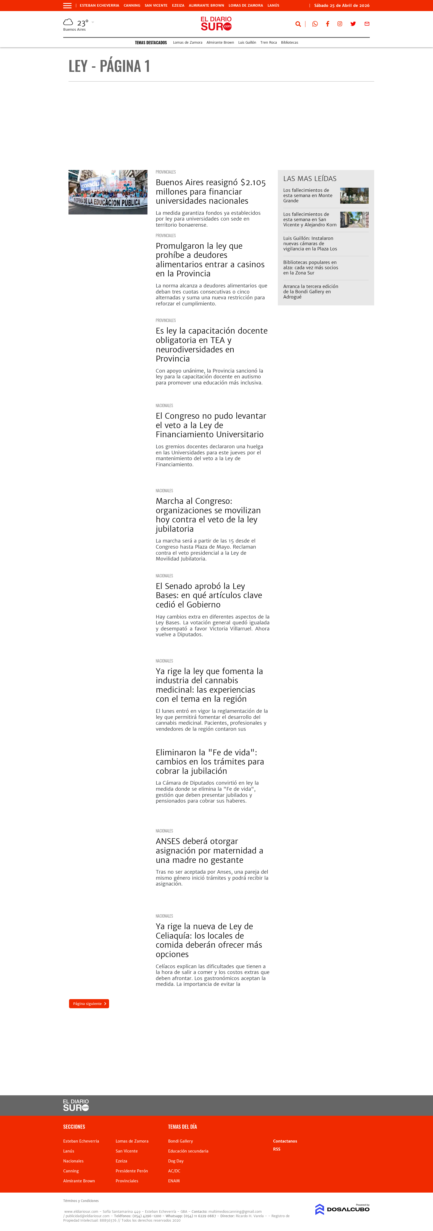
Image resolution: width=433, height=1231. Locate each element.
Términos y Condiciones (81, 1201)
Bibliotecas (289, 42)
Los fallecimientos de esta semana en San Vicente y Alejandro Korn (310, 219)
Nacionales (164, 405)
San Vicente (156, 5)
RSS (276, 1149)
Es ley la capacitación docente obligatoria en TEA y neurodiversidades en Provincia (212, 345)
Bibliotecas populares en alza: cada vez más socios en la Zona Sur (310, 268)
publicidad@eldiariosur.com (88, 1216)
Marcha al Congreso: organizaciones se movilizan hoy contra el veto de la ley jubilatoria (208, 515)
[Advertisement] (221, 125)
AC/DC (174, 1171)
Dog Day (176, 1161)
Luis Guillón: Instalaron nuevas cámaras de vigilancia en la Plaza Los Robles (310, 246)
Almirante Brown (206, 5)
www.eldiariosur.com (81, 1211)
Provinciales (166, 172)
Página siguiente (87, 1003)
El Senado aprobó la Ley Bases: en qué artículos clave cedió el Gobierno (209, 595)
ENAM (174, 1180)
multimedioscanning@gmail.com (235, 1211)
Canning (132, 5)
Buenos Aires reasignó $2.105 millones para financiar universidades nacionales (211, 191)
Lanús (273, 5)
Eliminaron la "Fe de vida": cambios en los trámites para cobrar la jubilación (210, 762)
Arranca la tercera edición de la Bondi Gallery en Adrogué (310, 292)
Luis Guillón (247, 42)
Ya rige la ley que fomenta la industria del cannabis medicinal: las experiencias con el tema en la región (209, 685)
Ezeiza (178, 5)
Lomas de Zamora (246, 5)
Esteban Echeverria (99, 5)
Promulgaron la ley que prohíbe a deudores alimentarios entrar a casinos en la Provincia (210, 260)
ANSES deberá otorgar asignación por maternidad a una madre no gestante (209, 850)
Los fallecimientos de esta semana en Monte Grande (307, 195)
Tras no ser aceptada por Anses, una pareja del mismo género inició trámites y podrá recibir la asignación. (212, 878)
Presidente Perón (132, 1171)
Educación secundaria (188, 1151)
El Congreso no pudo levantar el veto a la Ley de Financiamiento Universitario (211, 425)
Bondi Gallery (180, 1141)
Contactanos (285, 1141)
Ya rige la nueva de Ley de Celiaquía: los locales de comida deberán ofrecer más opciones (209, 940)
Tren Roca (268, 42)
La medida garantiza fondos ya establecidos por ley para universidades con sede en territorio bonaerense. (208, 219)
